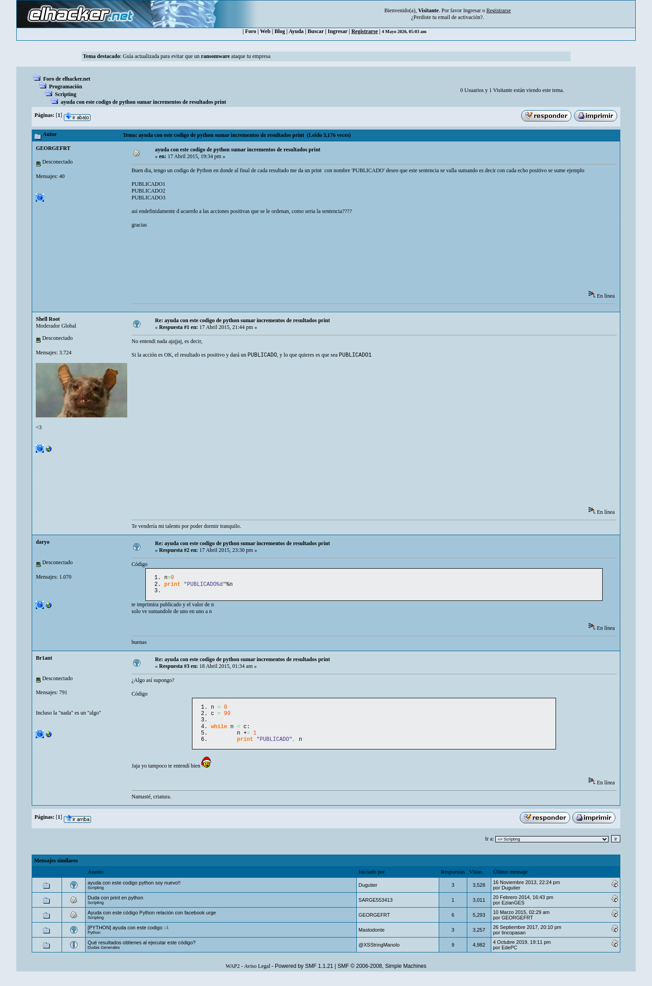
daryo (42, 543)
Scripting (65, 94)
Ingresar (472, 10)
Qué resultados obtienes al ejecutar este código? (141, 951)
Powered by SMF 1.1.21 (304, 975)
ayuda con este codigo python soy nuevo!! (133, 891)
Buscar (315, 31)
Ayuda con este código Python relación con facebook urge (151, 921)
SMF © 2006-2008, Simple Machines (382, 975)
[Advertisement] (296, 262)
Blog (279, 31)
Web (265, 31)
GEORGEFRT (53, 148)
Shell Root (48, 319)
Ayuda (296, 31)
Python (94, 941)
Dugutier (368, 894)
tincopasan (514, 941)
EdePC (510, 956)
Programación (65, 86)
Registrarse (364, 31)
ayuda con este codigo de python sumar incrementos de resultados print (143, 102)
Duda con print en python (115, 906)
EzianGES (513, 911)
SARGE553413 (376, 909)
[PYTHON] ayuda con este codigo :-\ (127, 936)
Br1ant (44, 661)
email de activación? (460, 17)
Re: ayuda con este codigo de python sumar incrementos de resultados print (242, 320)
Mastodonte (371, 939)
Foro (250, 31)
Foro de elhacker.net (66, 79)
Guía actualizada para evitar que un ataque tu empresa (196, 56)
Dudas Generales (103, 956)
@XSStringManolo (379, 954)
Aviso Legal (257, 975)
